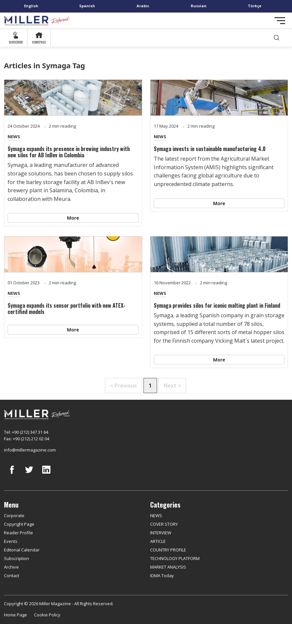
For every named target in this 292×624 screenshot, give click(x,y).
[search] (276, 38)
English (31, 5)
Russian (199, 5)
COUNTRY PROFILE (168, 550)
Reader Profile (18, 533)
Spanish (87, 5)
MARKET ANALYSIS (168, 567)
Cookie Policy (47, 615)
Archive (11, 567)
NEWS (14, 137)
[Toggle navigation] (279, 20)
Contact (11, 575)
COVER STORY (164, 524)
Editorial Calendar (22, 550)
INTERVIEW (160, 533)
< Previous (123, 385)
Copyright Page (19, 524)
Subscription (16, 558)
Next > (172, 385)
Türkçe (254, 5)
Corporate (14, 515)
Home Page (15, 615)
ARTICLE (158, 541)
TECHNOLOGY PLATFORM (175, 558)
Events (10, 541)
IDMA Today (162, 575)
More (73, 218)
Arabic (143, 5)
